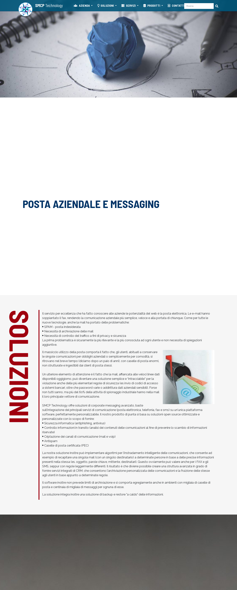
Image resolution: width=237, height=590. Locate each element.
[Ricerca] (199, 6)
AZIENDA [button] (82, 5)
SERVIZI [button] (128, 5)
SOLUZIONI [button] (105, 5)
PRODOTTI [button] (152, 5)
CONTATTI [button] (176, 5)
